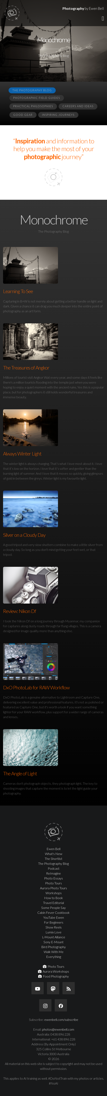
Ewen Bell (53, 849)
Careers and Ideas (78, 106)
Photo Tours (53, 883)
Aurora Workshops (53, 971)
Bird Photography (53, 947)
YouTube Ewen (53, 917)
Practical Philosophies (33, 106)
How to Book (53, 898)
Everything (53, 957)
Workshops (54, 893)
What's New (53, 854)
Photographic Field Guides (36, 97)
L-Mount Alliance (53, 937)
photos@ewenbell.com (58, 1029)
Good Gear (23, 114)
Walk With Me (54, 952)
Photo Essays (53, 878)
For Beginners (53, 922)
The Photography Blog (32, 90)
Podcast (53, 868)
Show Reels (54, 927)
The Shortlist (53, 859)
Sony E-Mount (53, 942)
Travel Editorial (53, 903)
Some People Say (53, 908)
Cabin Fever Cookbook (53, 912)
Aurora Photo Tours (53, 888)
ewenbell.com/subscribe (61, 1019)
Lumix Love (53, 932)
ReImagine (53, 873)
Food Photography (53, 976)
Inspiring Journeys (58, 114)
